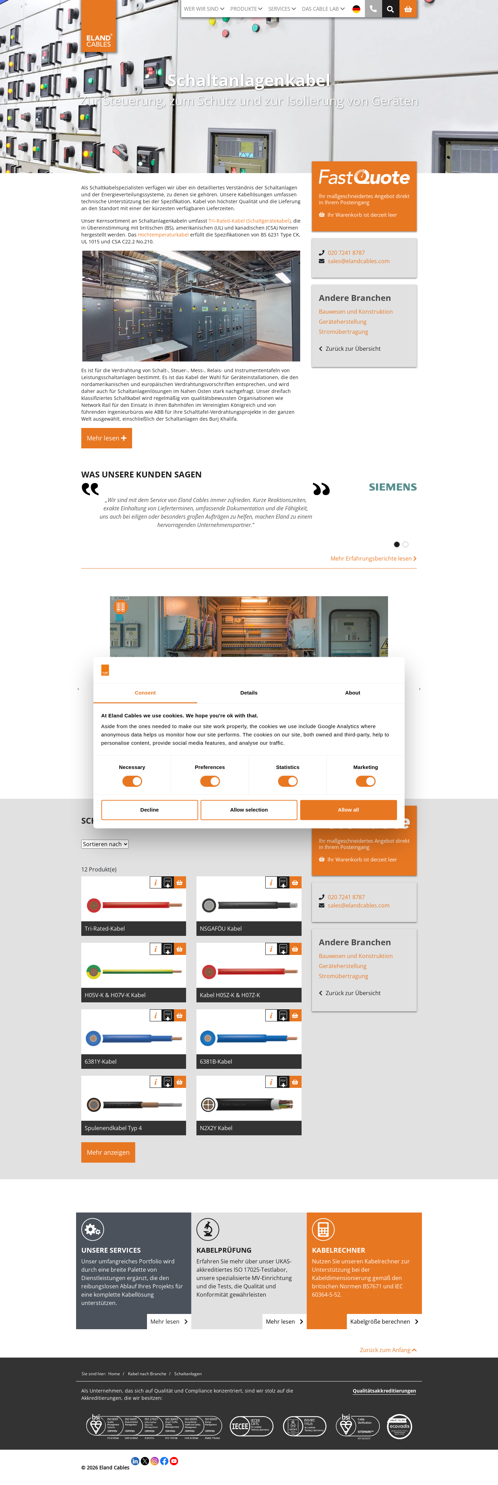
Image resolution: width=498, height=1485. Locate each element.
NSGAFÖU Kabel (221, 928)
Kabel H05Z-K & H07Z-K (230, 995)
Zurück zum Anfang (388, 1350)
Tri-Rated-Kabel (105, 928)
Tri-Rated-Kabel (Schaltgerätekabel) (249, 220)
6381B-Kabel (216, 1061)
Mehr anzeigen (108, 1152)
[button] (78, 689)
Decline (149, 810)
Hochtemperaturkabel (163, 234)
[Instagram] (154, 1460)
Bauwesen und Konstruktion (356, 311)
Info (156, 882)
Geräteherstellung (343, 321)
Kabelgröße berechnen (384, 1321)
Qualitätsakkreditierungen (384, 1390)
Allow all (348, 810)
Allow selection (249, 810)
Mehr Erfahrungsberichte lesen (374, 558)
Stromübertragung (343, 332)
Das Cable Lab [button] (320, 8)
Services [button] (279, 8)
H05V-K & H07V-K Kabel (115, 995)
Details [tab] (249, 693)
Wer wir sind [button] (201, 8)
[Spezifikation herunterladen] (168, 882)
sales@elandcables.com (359, 261)
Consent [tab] (145, 693)
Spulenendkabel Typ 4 (113, 1128)
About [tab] (352, 693)
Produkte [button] (243, 8)
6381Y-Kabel (101, 1061)
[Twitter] (145, 1460)
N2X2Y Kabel (216, 1128)
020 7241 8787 (346, 253)
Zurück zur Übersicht (350, 348)
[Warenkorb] (180, 882)
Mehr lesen (169, 1321)
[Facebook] (164, 1460)
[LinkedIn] (135, 1460)
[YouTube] (174, 1460)
